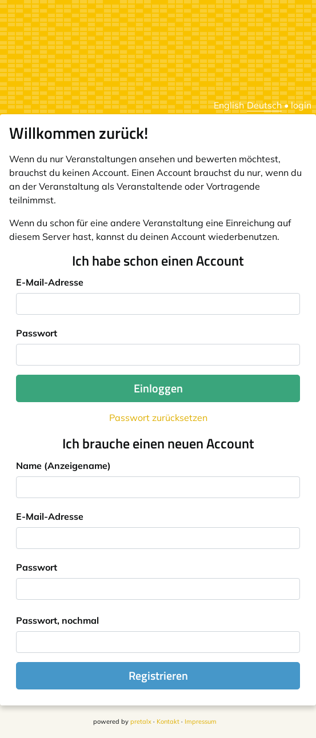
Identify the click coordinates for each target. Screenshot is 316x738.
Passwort (36, 333)
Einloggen (158, 388)
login (301, 105)
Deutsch (264, 105)
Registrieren (158, 675)
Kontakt (168, 721)
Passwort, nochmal (57, 620)
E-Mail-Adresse (49, 282)
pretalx (140, 721)
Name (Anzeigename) (63, 465)
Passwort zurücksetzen (158, 417)
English (229, 105)
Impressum (201, 721)
